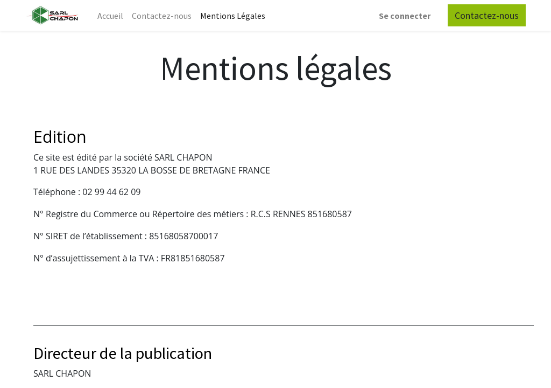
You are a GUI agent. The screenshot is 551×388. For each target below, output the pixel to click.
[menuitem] (110, 15)
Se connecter (404, 15)
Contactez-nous (487, 15)
